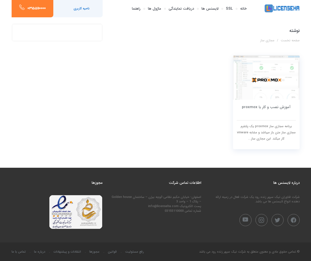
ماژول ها (154, 9)
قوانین (112, 251)
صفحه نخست (290, 40)
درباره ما (39, 251)
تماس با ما (19, 251)
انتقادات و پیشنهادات (67, 251)
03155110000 (36, 9)
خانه (243, 9)
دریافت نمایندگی (181, 9)
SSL (229, 9)
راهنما (136, 9)
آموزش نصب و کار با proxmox (266, 107)
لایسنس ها (209, 9)
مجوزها (94, 251)
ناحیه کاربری (82, 8)
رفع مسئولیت (134, 251)
